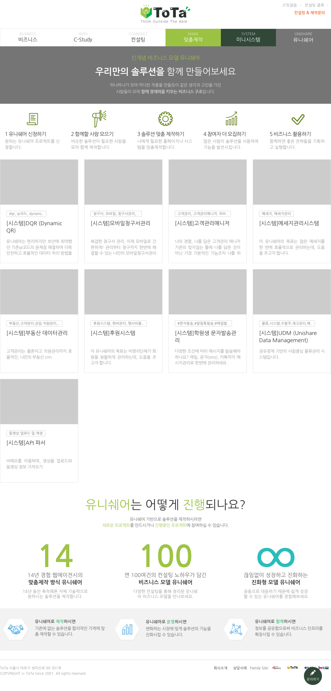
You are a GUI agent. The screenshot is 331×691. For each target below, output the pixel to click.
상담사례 (240, 668)
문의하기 (313, 675)
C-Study (82, 37)
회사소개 (220, 668)
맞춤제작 (193, 37)
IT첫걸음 (290, 5)
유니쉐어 (303, 37)
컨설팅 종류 (314, 5)
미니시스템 (248, 37)
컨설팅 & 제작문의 (309, 13)
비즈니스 (27, 37)
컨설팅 (138, 37)
